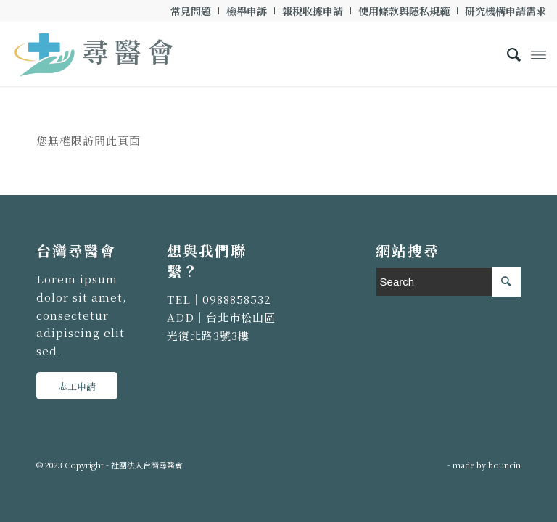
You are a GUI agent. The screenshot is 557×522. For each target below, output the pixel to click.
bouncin (504, 465)
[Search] (506, 53)
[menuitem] (191, 10)
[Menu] (538, 53)
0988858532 (236, 299)
